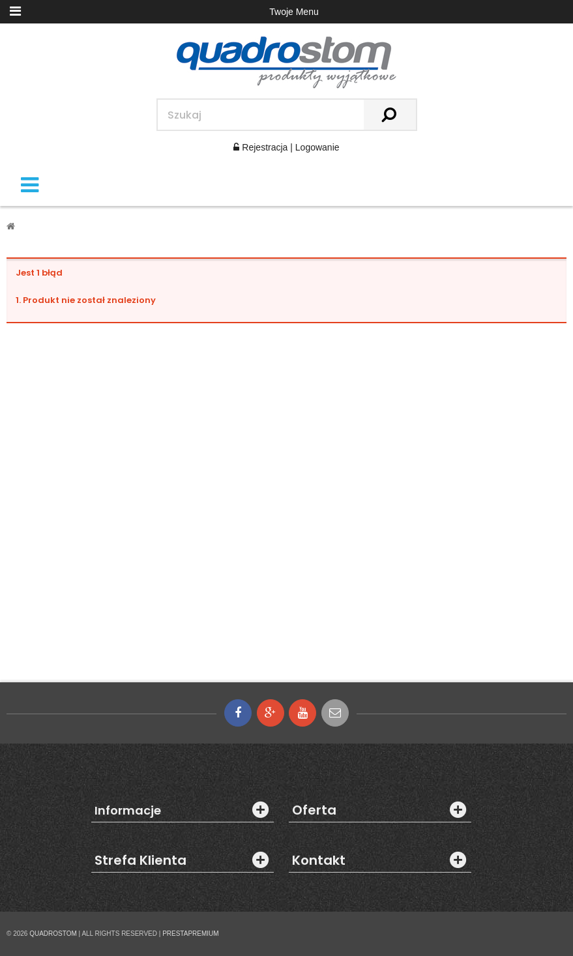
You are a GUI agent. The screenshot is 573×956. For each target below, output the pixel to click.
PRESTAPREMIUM (190, 933)
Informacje (128, 811)
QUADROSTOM (53, 933)
